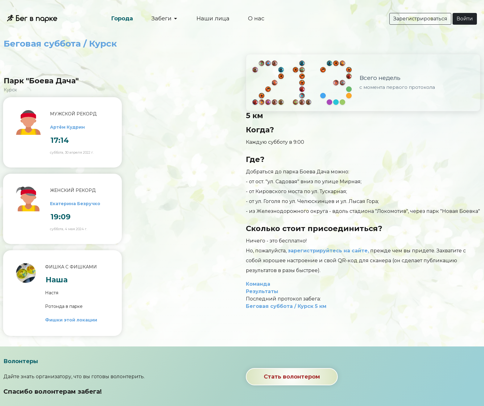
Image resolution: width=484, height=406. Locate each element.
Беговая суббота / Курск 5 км (286, 306)
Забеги (162, 18)
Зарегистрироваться (420, 19)
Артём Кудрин (67, 127)
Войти (465, 19)
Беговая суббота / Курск (60, 43)
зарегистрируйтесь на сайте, (328, 251)
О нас (256, 18)
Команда (258, 284)
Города (122, 18)
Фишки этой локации (71, 320)
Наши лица (213, 18)
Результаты (262, 291)
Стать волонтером (292, 376)
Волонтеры (20, 361)
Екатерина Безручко (75, 203)
